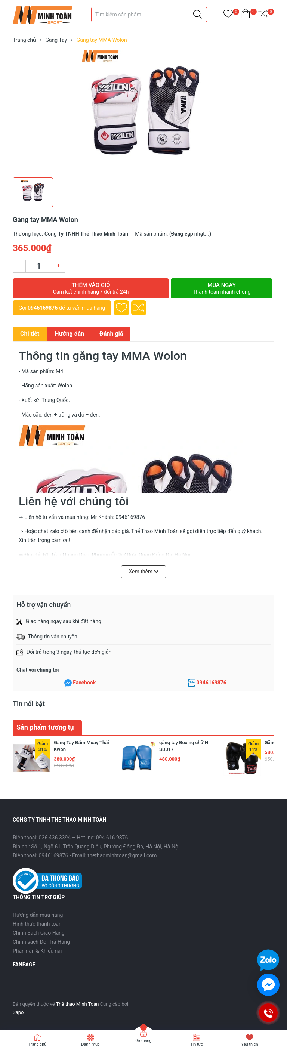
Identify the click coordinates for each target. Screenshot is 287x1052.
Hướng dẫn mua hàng (38, 915)
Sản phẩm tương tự (45, 727)
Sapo (18, 1012)
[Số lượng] (39, 266)
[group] (143, 112)
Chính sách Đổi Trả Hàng (41, 942)
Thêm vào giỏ (91, 288)
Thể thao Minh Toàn (77, 1004)
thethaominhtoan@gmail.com (122, 855)
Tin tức (196, 1044)
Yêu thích (249, 1044)
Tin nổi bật (29, 704)
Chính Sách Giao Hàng (39, 933)
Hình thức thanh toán (37, 924)
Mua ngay (222, 288)
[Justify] (197, 14)
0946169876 (43, 308)
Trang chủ (37, 1044)
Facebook (84, 683)
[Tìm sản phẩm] (149, 14)
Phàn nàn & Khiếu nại (37, 951)
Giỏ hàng (143, 1040)
